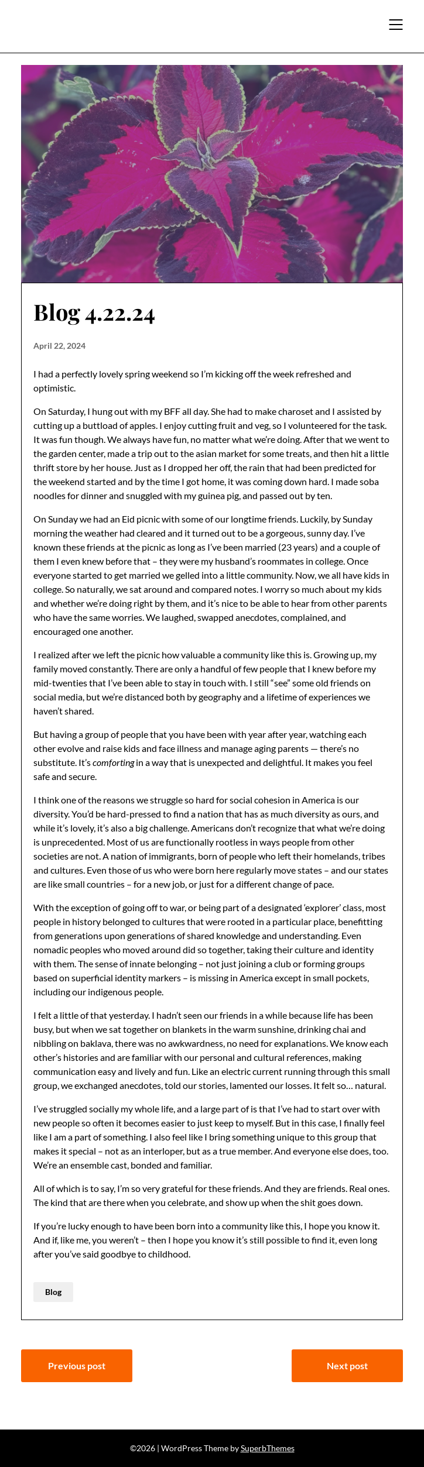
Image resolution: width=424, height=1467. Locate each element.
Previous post (76, 1365)
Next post (347, 1365)
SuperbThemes (268, 1448)
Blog (53, 1292)
